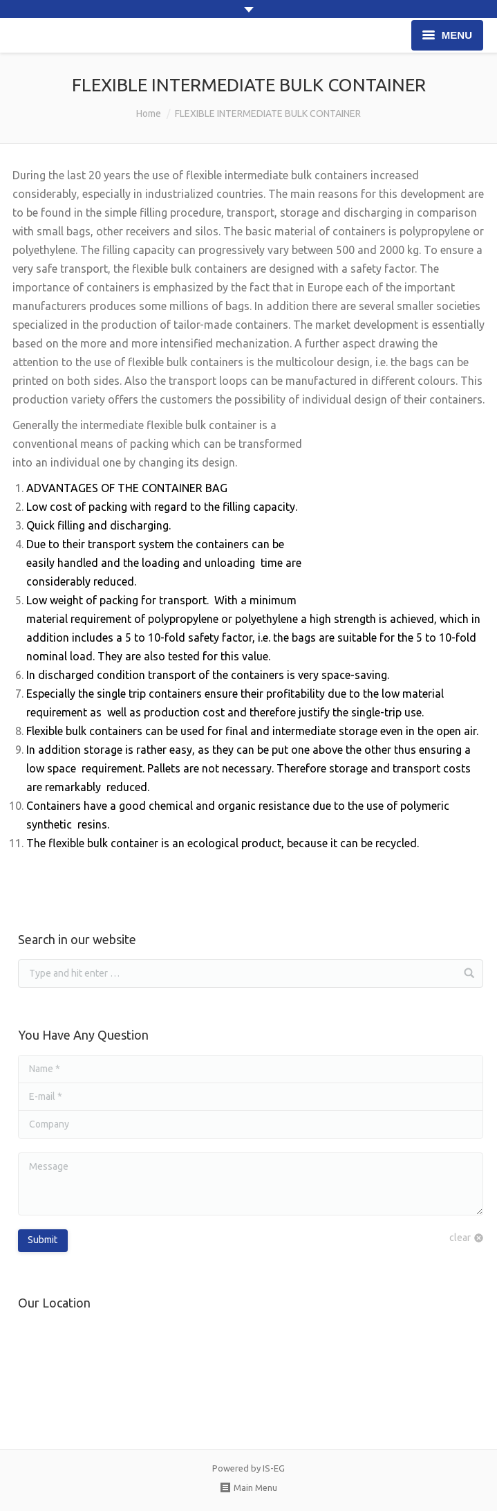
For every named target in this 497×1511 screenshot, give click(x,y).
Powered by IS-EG (248, 1468)
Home (148, 113)
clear (460, 1237)
